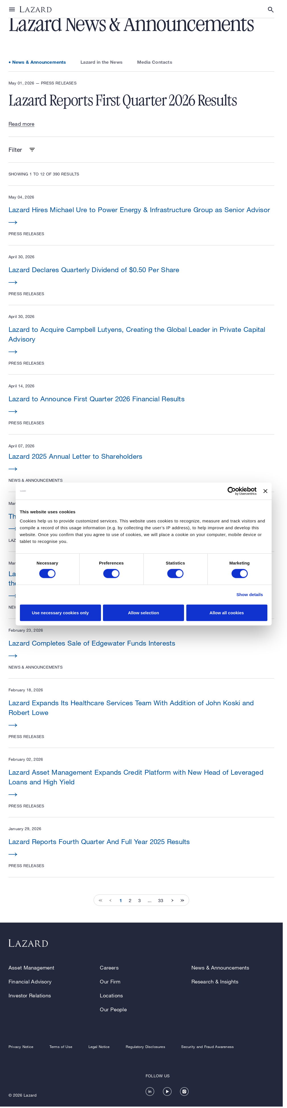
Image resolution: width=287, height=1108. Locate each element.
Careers (109, 967)
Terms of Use (60, 1047)
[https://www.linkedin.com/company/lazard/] (150, 1091)
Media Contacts (154, 62)
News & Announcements (39, 62)
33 (160, 900)
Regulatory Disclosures (145, 1047)
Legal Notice (99, 1047)
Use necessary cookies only (60, 612)
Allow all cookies (227, 612)
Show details (249, 594)
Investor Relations (30, 995)
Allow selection (143, 612)
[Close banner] (265, 491)
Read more (21, 124)
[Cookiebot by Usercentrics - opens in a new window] (232, 491)
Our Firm (110, 981)
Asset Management (32, 967)
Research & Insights (215, 981)
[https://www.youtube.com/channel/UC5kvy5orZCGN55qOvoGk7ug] (167, 1091)
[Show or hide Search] (270, 10)
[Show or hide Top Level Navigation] (12, 9)
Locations (111, 995)
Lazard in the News (101, 62)
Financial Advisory (30, 981)
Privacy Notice (21, 1047)
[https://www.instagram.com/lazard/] (184, 1091)
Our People (113, 1009)
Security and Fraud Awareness (207, 1047)
